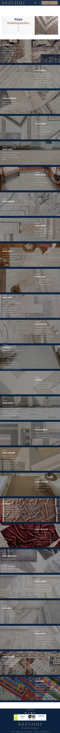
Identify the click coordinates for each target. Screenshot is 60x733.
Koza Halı (36, 728)
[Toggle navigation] (35, 2)
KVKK (13, 731)
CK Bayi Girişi (45, 2)
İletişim (35, 731)
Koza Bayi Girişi (53, 2)
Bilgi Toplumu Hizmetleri (23, 731)
